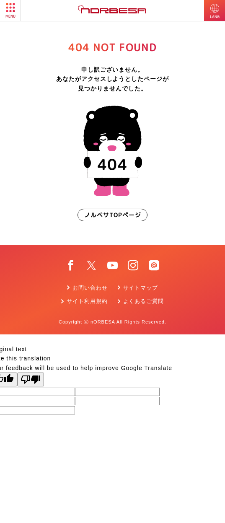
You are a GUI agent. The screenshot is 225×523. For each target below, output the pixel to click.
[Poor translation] (30, 379)
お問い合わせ (90, 288)
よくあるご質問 (143, 301)
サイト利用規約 (87, 301)
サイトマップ (140, 288)
